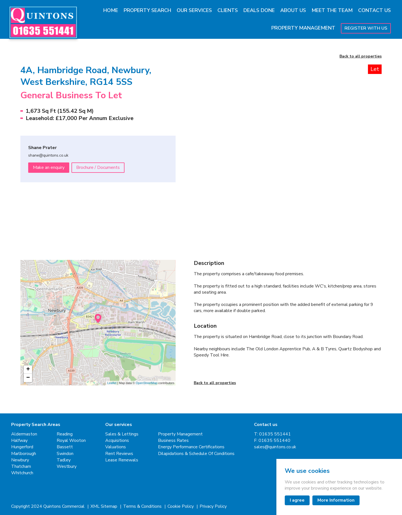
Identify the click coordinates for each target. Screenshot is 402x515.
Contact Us (374, 10)
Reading (65, 434)
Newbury (20, 460)
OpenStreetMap (146, 383)
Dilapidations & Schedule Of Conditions (196, 453)
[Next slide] (366, 129)
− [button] (28, 378)
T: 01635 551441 (272, 434)
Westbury (66, 466)
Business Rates (173, 440)
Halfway (19, 440)
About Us (293, 10)
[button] (217, 214)
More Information (336, 500)
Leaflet (111, 383)
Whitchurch (22, 473)
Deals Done (259, 10)
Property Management (303, 28)
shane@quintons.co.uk (48, 155)
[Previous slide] (209, 129)
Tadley (64, 460)
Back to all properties (360, 56)
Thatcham (21, 466)
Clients (227, 10)
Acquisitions (117, 440)
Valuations (115, 447)
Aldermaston (24, 434)
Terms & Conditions (143, 506)
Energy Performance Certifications (191, 447)
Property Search (147, 10)
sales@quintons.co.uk (275, 447)
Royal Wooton (71, 440)
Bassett (65, 447)
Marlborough (23, 453)
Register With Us (365, 28)
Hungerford (22, 447)
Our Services (194, 10)
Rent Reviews (119, 453)
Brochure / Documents (98, 167)
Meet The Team (332, 10)
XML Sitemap (104, 506)
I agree (297, 500)
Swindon (65, 453)
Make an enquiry (48, 167)
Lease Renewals (121, 460)
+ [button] (28, 369)
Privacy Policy (213, 506)
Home (110, 10)
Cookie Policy (181, 506)
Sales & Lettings (121, 434)
